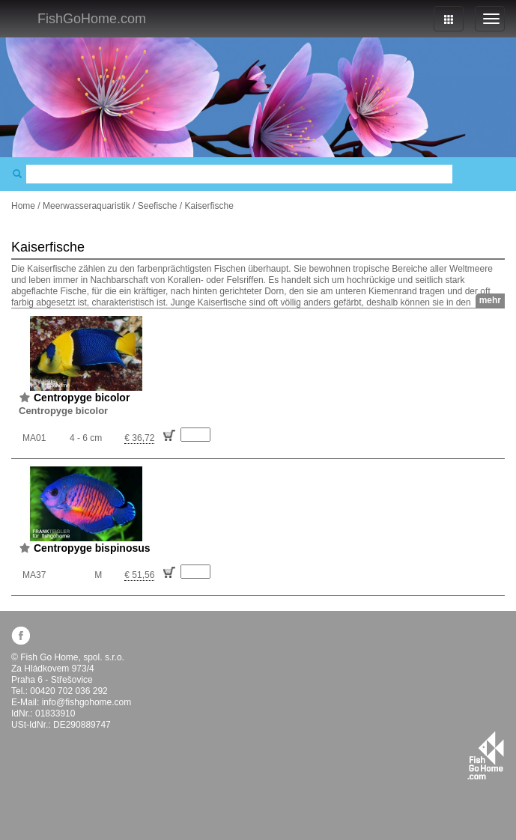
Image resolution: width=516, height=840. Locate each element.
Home (23, 206)
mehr (490, 300)
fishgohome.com (486, 755)
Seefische (157, 206)
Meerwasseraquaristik (86, 206)
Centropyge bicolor (82, 398)
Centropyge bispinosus (92, 548)
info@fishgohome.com (87, 702)
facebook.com (20, 635)
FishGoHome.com (91, 18)
